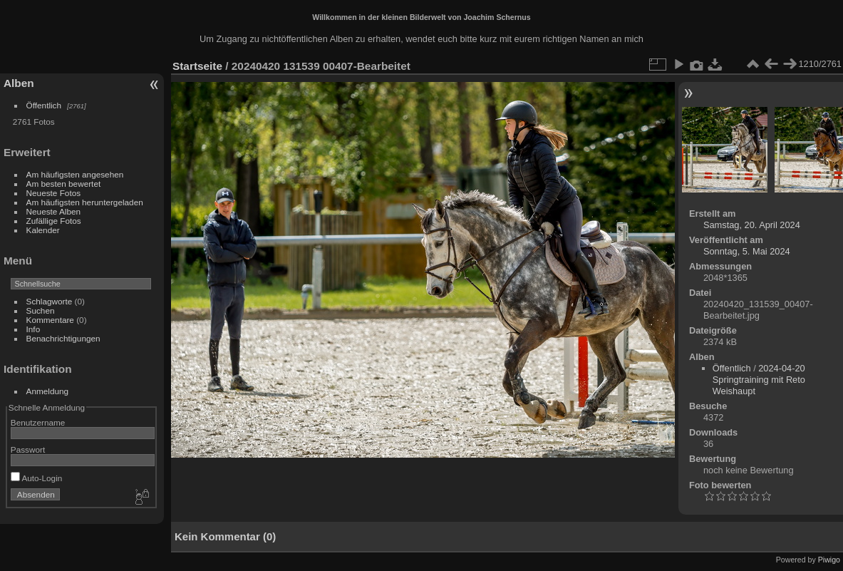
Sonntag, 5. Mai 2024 (746, 251)
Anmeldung (47, 391)
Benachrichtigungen (63, 338)
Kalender (43, 230)
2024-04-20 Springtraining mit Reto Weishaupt (759, 379)
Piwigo (829, 559)
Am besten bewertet (63, 183)
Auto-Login (37, 478)
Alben (19, 83)
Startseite (197, 66)
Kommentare (50, 319)
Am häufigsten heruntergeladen (84, 202)
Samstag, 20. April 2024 (751, 225)
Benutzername (38, 422)
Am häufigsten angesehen (75, 174)
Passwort (28, 449)
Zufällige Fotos (53, 220)
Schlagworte (49, 301)
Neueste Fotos (53, 192)
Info (33, 329)
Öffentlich (44, 105)
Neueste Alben (53, 211)
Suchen (40, 310)
